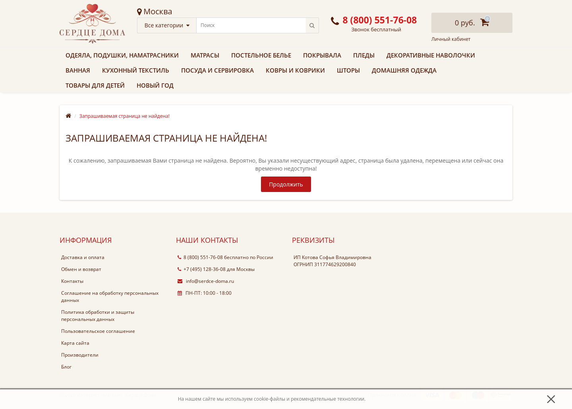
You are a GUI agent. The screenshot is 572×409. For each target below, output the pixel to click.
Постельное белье (261, 55)
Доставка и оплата (82, 257)
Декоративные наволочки (430, 55)
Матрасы (205, 55)
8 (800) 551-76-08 (200, 257)
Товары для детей (95, 85)
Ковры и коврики (295, 70)
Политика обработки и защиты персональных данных (97, 316)
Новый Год (155, 85)
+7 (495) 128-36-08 (202, 269)
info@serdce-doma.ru (206, 281)
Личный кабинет (451, 39)
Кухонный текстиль (135, 70)
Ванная (78, 70)
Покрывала (322, 55)
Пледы (364, 55)
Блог (66, 366)
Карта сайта (75, 343)
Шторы (348, 70)
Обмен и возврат (81, 269)
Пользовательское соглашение (98, 331)
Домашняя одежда (404, 70)
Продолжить (286, 184)
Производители (80, 354)
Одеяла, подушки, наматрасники (122, 55)
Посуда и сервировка (217, 70)
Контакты (72, 281)
